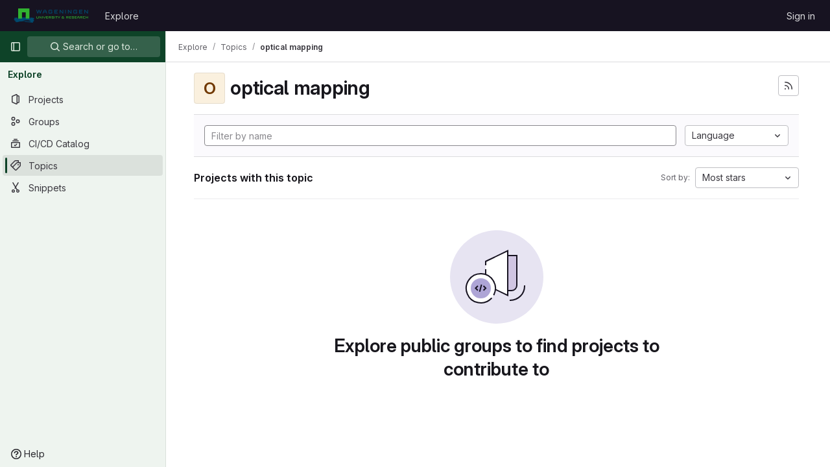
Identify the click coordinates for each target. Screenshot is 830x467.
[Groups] (83, 121)
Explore (122, 15)
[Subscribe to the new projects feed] (788, 85)
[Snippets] (83, 187)
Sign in (801, 15)
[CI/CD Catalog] (83, 143)
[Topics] (83, 165)
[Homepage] (51, 15)
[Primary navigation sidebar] (15, 46)
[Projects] (83, 99)
